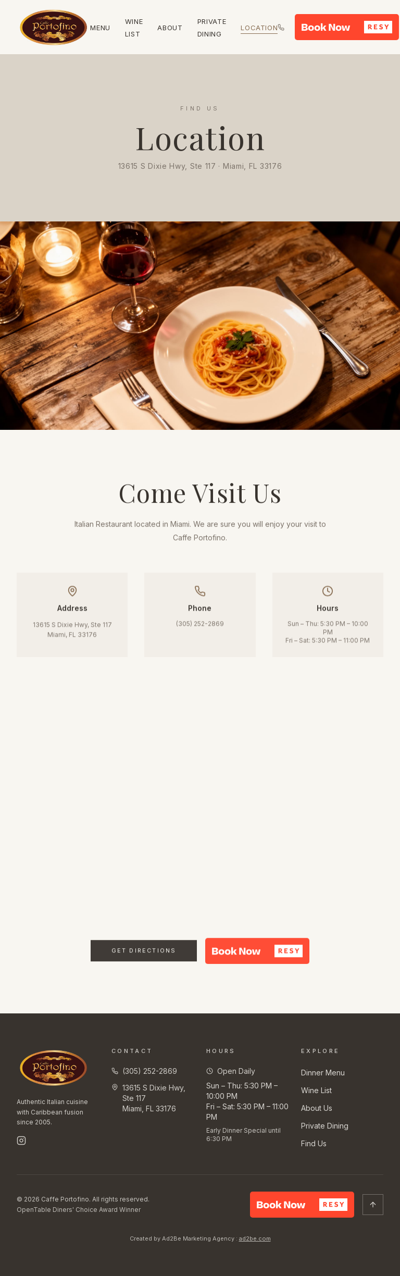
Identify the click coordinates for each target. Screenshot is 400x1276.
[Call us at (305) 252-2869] (281, 27)
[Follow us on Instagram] (21, 1140)
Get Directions (144, 958)
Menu (100, 27)
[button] (347, 27)
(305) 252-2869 (200, 626)
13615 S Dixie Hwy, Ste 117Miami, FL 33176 (72, 633)
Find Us (314, 1143)
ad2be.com (255, 1238)
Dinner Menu (323, 1072)
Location (259, 27)
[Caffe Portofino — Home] (53, 27)
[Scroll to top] (372, 1204)
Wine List (316, 1090)
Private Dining (324, 1125)
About (169, 27)
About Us (316, 1108)
